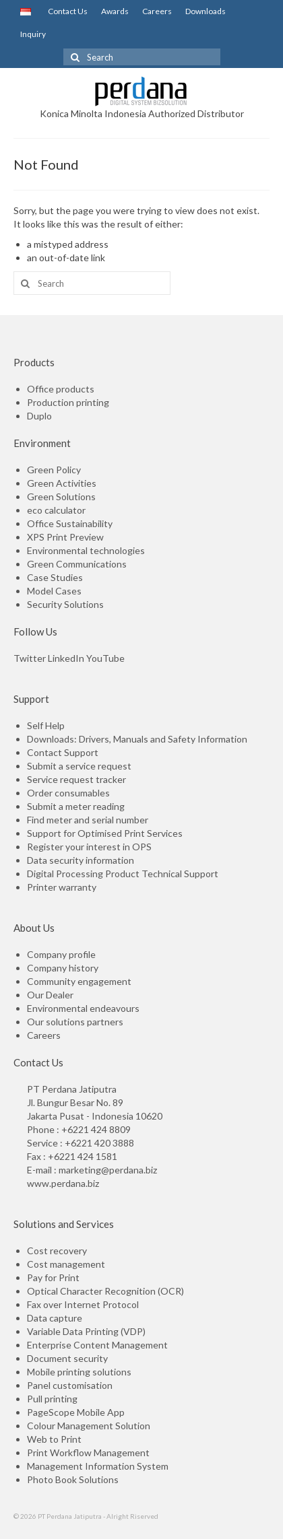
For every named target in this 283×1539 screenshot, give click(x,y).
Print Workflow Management (88, 1452)
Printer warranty (61, 887)
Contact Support (62, 752)
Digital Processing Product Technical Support (122, 873)
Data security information (80, 860)
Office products (60, 389)
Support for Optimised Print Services (105, 833)
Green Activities (61, 483)
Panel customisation (70, 1385)
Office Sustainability (70, 523)
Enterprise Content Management (97, 1344)
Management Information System (97, 1466)
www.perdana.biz (63, 1183)
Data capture (54, 1318)
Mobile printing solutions (79, 1371)
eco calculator (56, 510)
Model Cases (54, 590)
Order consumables (68, 792)
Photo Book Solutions (73, 1479)
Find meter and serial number (87, 819)
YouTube (105, 658)
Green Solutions (61, 496)
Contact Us (66, 11)
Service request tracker (76, 779)
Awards (115, 11)
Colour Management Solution (88, 1425)
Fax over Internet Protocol (83, 1304)
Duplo (39, 415)
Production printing (68, 402)
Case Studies (55, 577)
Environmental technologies (86, 550)
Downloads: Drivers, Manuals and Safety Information (137, 739)
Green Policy (54, 469)
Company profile (61, 954)
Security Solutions (65, 604)
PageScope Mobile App (76, 1412)
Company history (62, 967)
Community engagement (79, 981)
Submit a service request (79, 766)
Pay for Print (53, 1277)
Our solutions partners (75, 1021)
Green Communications (77, 564)
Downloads (205, 11)
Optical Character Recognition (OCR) (105, 1291)
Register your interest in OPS (89, 846)
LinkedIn (66, 658)
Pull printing (52, 1398)
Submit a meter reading (76, 806)
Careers (157, 11)
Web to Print (54, 1439)
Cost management (66, 1264)
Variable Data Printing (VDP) (86, 1331)
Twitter (29, 658)
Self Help (46, 725)
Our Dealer (50, 994)
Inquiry (33, 34)
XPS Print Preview (65, 537)
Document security (67, 1358)
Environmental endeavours (83, 1008)
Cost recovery (57, 1250)
